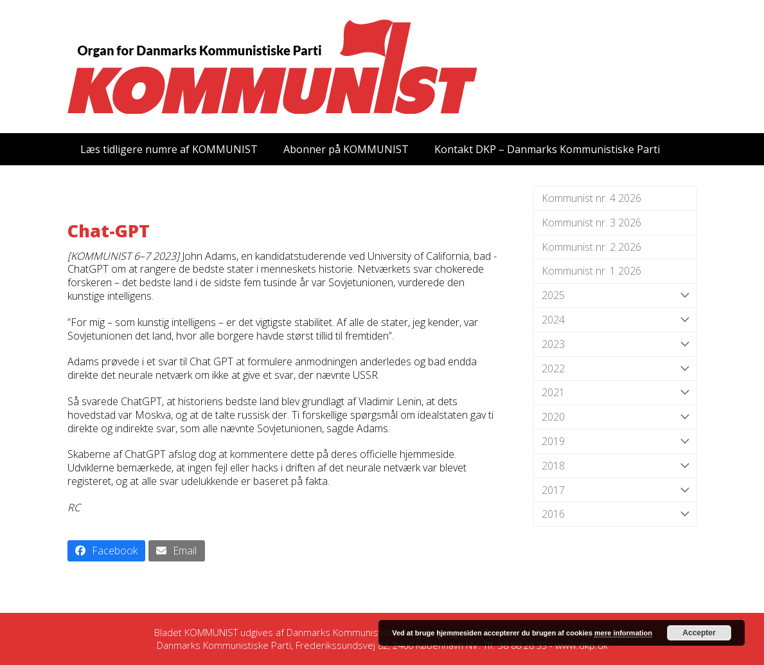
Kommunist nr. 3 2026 (591, 222)
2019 (615, 441)
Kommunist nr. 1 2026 (591, 271)
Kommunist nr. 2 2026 (591, 247)
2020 (615, 417)
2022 (615, 369)
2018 (615, 466)
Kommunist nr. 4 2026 (591, 198)
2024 (615, 320)
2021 (615, 393)
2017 (615, 490)
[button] (106, 550)
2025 (615, 295)
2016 (615, 514)
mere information (623, 633)
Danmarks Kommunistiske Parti (354, 632)
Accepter (698, 632)
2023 (615, 344)
